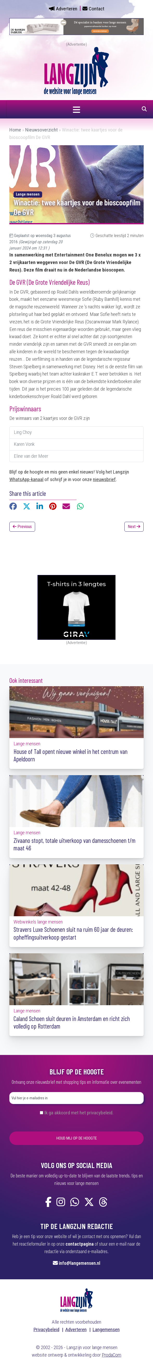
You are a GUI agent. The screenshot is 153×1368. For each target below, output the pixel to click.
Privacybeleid (46, 1329)
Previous (22, 526)
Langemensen (106, 1329)
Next (134, 526)
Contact (96, 9)
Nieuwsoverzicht (41, 130)
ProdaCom (111, 1355)
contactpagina (80, 1244)
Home (15, 130)
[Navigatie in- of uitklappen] (76, 109)
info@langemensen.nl (79, 1263)
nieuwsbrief (104, 479)
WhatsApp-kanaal (26, 479)
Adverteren (66, 9)
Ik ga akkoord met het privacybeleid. (78, 1113)
